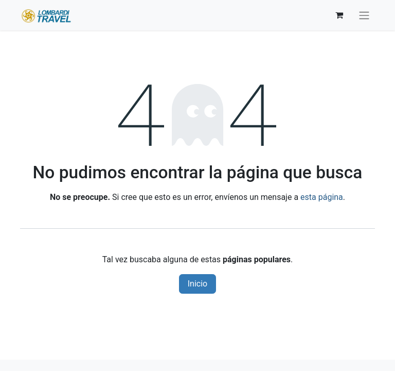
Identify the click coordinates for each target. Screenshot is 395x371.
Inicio (197, 284)
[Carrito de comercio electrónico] (339, 15)
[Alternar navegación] (364, 15)
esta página (321, 197)
